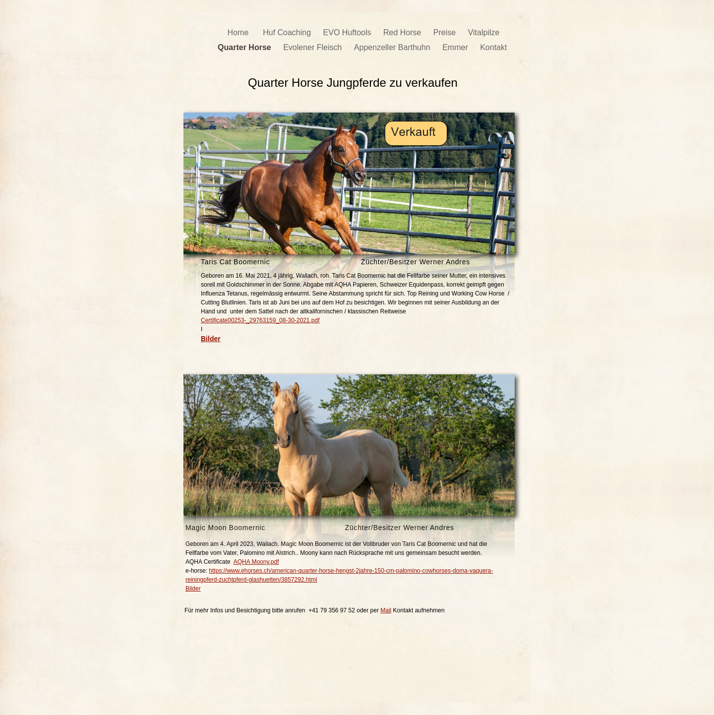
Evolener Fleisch (313, 47)
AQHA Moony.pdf (256, 561)
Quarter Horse (245, 47)
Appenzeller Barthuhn (393, 47)
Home (240, 32)
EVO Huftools (348, 32)
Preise (445, 32)
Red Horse (403, 32)
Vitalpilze (484, 32)
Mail (385, 610)
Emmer (456, 47)
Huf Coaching (288, 32)
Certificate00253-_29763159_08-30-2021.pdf (260, 320)
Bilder (193, 588)
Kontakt (494, 47)
